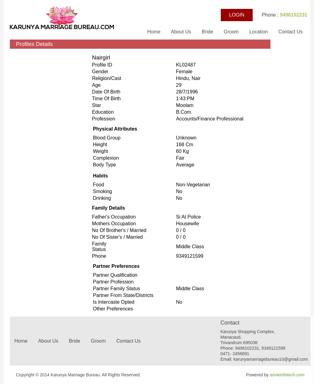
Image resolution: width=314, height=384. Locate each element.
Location (258, 31)
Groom (231, 31)
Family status (99, 246)
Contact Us (290, 31)
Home (154, 31)
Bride (208, 31)
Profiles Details (34, 44)
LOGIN (236, 14)
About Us (181, 31)
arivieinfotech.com (287, 374)
